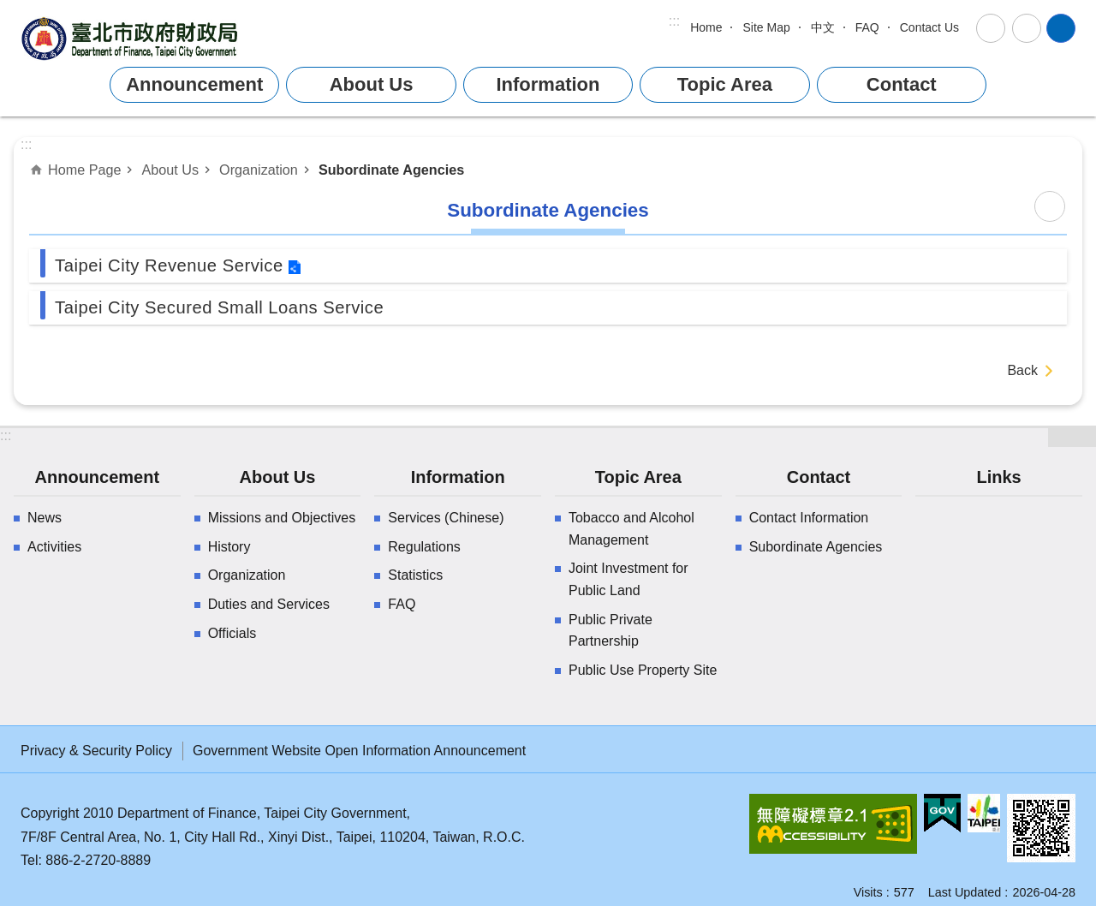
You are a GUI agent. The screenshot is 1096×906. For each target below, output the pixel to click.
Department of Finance (132, 38)
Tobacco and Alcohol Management (631, 528)
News (44, 517)
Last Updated (965, 892)
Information (547, 84)
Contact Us (929, 27)
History (229, 546)
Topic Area (724, 84)
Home (706, 27)
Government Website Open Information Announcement (359, 750)
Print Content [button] (1049, 206)
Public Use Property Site (643, 670)
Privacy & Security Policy (96, 750)
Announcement (194, 84)
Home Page (84, 169)
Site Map (765, 27)
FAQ (867, 27)
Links (998, 477)
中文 (823, 27)
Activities (54, 546)
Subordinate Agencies (391, 169)
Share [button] (1026, 28)
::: (674, 21)
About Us (372, 84)
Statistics (415, 575)
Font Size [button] (990, 28)
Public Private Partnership (610, 630)
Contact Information (809, 517)
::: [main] (26, 144)
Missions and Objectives (282, 517)
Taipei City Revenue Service (169, 265)
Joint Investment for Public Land (628, 579)
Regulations (424, 546)
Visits (868, 892)
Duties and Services (269, 604)
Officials (232, 633)
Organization (258, 169)
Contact (902, 84)
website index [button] (1060, 28)
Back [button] (1022, 370)
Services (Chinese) (445, 517)
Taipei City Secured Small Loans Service (219, 307)
